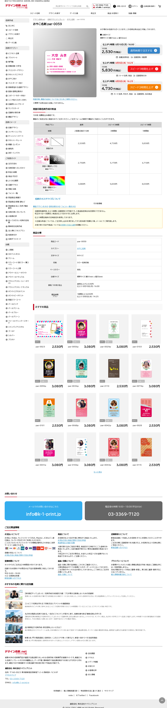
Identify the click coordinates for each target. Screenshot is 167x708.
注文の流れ (12, 164)
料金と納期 (12, 172)
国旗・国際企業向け (15, 91)
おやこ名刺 (71, 19)
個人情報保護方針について (121, 565)
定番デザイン (13, 127)
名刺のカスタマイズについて (48, 199)
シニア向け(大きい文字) (17, 100)
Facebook (94, 686)
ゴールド (11, 331)
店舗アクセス (13, 185)
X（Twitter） (81, 686)
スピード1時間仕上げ (144, 69)
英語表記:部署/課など (16, 202)
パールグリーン (14, 317)
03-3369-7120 (123, 505)
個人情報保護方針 (71, 681)
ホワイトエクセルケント (16, 291)
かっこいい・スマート (16, 136)
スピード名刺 (35, 13)
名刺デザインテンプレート (56, 19)
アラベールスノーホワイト (17, 273)
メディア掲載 (93, 652)
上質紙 (10, 250)
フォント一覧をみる (68, 206)
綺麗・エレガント (14, 144)
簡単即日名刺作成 (15, 226)
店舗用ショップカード (16, 104)
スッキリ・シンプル (15, 132)
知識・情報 (132, 13)
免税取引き (12, 235)
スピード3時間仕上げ (144, 87)
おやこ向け (12, 79)
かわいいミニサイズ (15, 74)
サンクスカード (13, 108)
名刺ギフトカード (14, 239)
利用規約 (57, 681)
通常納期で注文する (143, 50)
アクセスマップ (10, 665)
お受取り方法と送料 (68, 225)
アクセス (91, 648)
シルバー (11, 335)
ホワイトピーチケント (16, 296)
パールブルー (13, 312)
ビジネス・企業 (13, 53)
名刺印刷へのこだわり (16, 168)
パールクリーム (13, 308)
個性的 (10, 149)
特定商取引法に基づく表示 (91, 681)
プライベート (13, 57)
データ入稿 (74, 13)
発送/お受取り (112, 13)
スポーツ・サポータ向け (16, 96)
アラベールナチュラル (16, 277)
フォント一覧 (13, 193)
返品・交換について (65, 565)
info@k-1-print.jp (103, 7)
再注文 (93, 13)
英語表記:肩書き (14, 197)
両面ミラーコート (14, 300)
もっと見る (98, 472)
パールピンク (13, 304)
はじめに (11, 26)
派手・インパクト (14, 153)
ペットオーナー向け (15, 83)
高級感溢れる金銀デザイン (18, 87)
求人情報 (91, 665)
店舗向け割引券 (14, 113)
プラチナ (11, 339)
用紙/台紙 (12, 189)
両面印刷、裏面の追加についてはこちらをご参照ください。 (55, 99)
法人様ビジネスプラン (16, 231)
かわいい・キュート (15, 140)
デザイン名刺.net (39, 19)
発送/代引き (13, 176)
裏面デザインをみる (40, 206)
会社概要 (91, 644)
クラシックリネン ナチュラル (18, 287)
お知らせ (91, 657)
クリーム (11, 258)
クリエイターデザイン (16, 70)
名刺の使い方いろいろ (16, 212)
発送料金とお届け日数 (66, 533)
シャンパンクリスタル (16, 327)
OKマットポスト (14, 254)
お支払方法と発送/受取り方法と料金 (19, 546)
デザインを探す (54, 13)
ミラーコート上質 (14, 268)
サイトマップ (109, 681)
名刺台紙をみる (55, 206)
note (70, 686)
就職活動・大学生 (14, 66)
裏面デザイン (49, 169)
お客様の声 (12, 216)
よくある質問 (13, 181)
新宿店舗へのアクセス (119, 538)
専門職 (10, 62)
